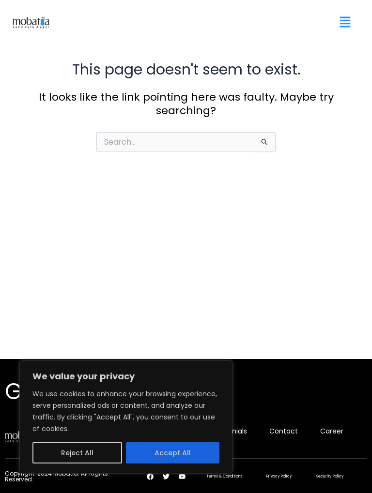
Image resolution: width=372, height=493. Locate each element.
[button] (345, 22)
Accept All (173, 453)
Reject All (77, 453)
